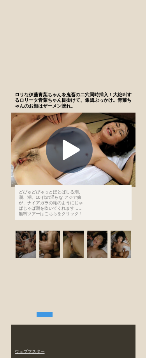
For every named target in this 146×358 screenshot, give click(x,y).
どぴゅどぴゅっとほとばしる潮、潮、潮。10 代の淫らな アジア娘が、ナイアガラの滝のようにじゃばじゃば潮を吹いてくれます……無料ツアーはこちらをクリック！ (51, 202)
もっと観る (108, 196)
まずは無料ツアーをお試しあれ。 (96, 83)
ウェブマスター (30, 351)
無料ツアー (45, 314)
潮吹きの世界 (36, 59)
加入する (116, 8)
